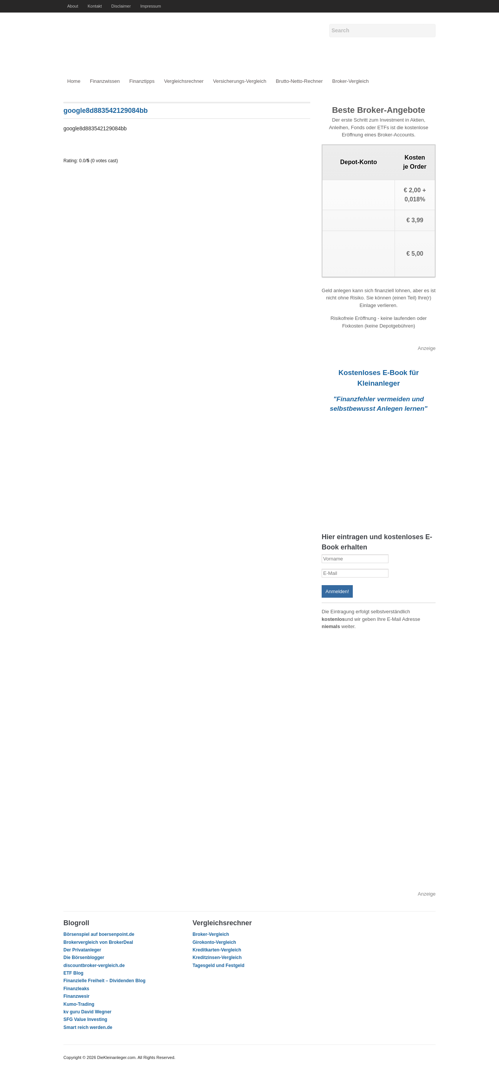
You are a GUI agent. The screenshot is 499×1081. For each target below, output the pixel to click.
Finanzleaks (76, 988)
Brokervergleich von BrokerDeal (98, 942)
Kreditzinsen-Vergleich (217, 957)
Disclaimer (121, 6)
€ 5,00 (414, 253)
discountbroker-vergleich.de (94, 965)
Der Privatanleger (82, 950)
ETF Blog (73, 973)
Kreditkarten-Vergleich (217, 950)
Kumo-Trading (78, 1004)
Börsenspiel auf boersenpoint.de (98, 934)
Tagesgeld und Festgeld (218, 965)
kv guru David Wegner (87, 1012)
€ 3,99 (414, 220)
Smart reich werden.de (87, 1027)
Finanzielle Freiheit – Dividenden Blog (104, 980)
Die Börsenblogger (83, 957)
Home (74, 81)
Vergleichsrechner (184, 81)
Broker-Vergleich (350, 81)
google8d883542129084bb (105, 110)
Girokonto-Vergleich (214, 942)
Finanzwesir (76, 996)
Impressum (150, 6)
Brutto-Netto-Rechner (299, 81)
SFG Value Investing (85, 1019)
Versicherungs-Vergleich (239, 81)
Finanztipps (141, 81)
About (72, 6)
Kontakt (95, 6)
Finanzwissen (105, 81)
